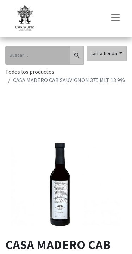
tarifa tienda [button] (104, 53)
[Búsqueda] (77, 55)
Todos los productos (29, 71)
